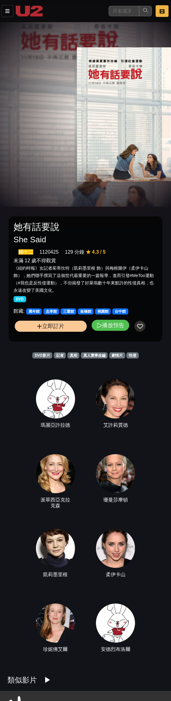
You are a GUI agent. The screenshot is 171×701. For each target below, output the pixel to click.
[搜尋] (124, 11)
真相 (73, 355)
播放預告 (110, 325)
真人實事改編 (94, 355)
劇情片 (117, 355)
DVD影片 (42, 355)
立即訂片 (50, 326)
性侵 (132, 355)
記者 (60, 355)
